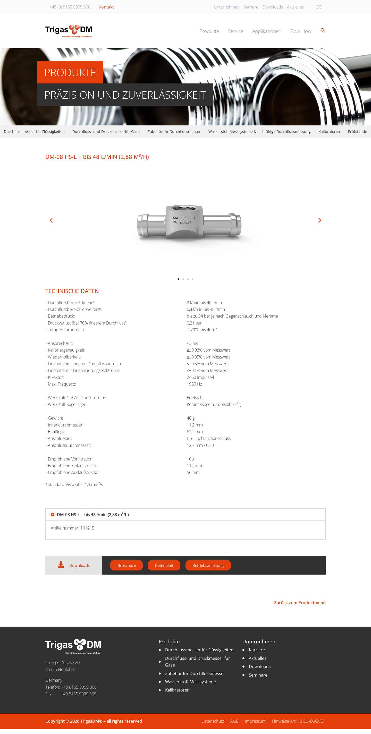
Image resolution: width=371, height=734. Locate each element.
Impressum (255, 726)
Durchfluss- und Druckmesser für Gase (106, 135)
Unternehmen (227, 7)
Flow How (300, 33)
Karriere (251, 7)
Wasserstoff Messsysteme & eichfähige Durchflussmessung (259, 135)
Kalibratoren (329, 135)
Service (235, 33)
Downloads (273, 7)
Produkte (209, 33)
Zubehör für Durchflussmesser (174, 135)
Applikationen (266, 33)
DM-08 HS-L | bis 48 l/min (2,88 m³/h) (93, 519)
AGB (234, 726)
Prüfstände (357, 135)
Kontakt (106, 7)
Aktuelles (295, 7)
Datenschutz (212, 726)
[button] (321, 33)
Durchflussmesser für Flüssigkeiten (34, 135)
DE (319, 7)
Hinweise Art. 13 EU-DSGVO (298, 726)
